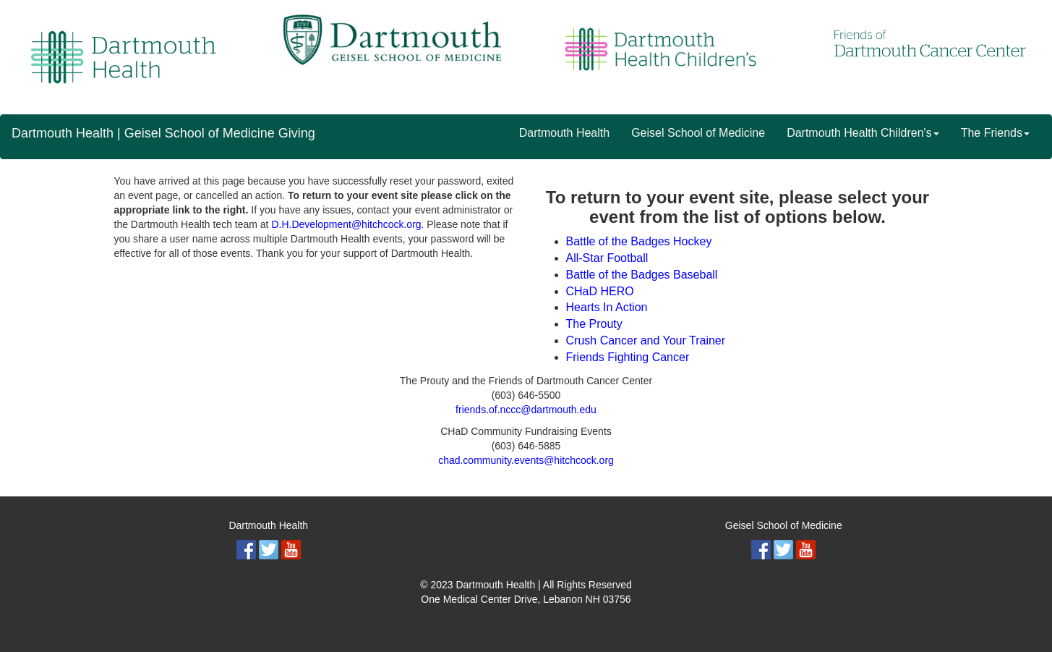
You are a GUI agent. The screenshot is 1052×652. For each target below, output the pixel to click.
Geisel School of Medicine (698, 133)
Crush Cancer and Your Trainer (646, 340)
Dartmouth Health (564, 133)
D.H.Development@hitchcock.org (346, 224)
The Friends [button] (995, 133)
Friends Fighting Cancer (628, 357)
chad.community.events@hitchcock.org (526, 460)
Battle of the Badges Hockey (639, 241)
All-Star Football (607, 258)
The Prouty (594, 324)
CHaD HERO (600, 291)
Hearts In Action (607, 307)
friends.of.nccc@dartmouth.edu (526, 409)
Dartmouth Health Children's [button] (862, 133)
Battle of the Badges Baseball (642, 274)
